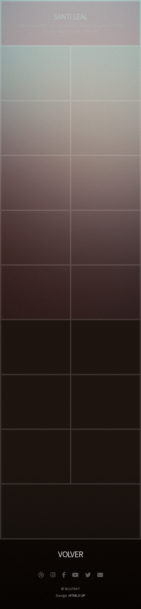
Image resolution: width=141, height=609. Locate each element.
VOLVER (70, 554)
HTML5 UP (76, 595)
